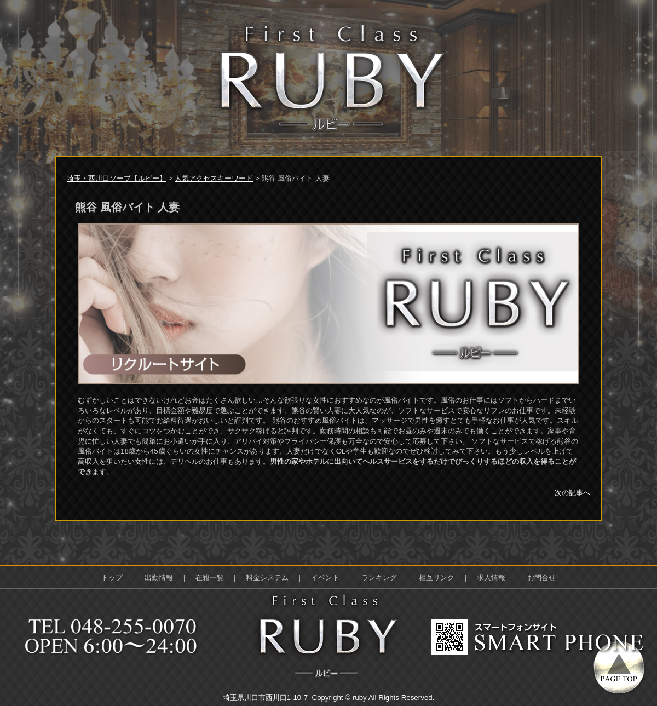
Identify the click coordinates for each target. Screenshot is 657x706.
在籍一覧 (209, 577)
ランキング (379, 577)
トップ (112, 577)
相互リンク (436, 577)
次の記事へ (572, 493)
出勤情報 (159, 577)
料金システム (267, 577)
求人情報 (491, 577)
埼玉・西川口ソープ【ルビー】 (116, 178)
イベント (325, 577)
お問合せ (541, 577)
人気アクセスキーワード (214, 178)
